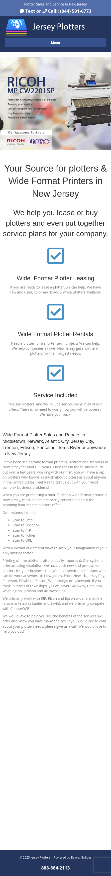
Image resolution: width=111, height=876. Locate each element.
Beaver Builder (81, 857)
